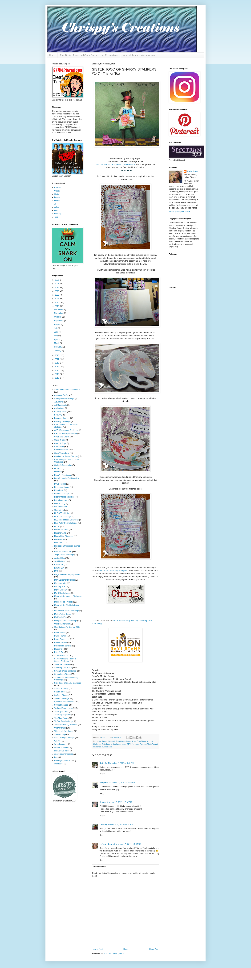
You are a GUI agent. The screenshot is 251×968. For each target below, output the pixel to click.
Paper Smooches (61, 639)
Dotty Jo (103, 763)
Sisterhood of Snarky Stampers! (113, 570)
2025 (57, 284)
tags (56, 757)
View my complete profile (179, 211)
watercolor (58, 764)
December (59, 309)
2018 (57, 355)
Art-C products (60, 405)
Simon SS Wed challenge (65, 671)
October (57, 317)
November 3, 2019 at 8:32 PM (119, 802)
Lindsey (103, 824)
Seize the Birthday (62, 664)
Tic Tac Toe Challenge (63, 721)
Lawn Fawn (59, 568)
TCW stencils (107, 747)
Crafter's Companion (63, 465)
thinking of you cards (63, 760)
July (56, 328)
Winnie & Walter (61, 747)
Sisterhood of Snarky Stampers (114, 744)
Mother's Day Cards (62, 614)
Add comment (99, 867)
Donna (102, 802)
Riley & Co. (59, 652)
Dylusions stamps (61, 487)
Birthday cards (60, 412)
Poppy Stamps (60, 642)
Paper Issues (59, 633)
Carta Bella (59, 446)
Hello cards (59, 539)
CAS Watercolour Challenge (66, 430)
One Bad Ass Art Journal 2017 (67, 627)
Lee (55, 210)
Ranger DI (58, 649)
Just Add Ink (59, 558)
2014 (57, 370)
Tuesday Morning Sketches (65, 724)
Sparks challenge (61, 698)
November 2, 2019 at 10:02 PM (122, 783)
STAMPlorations (61, 655)
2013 (57, 374)
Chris (56, 194)
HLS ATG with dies (62, 513)
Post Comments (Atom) (114, 953)
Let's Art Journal (107, 844)
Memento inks (60, 583)
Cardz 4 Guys (60, 443)
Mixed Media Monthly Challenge (68, 596)
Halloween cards (61, 529)
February (58, 347)
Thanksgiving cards (62, 715)
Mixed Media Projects (63, 602)
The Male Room (61, 718)
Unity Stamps (60, 728)
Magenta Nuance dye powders (67, 574)
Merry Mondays (61, 590)
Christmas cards (61, 450)
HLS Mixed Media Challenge (66, 520)
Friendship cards (61, 500)
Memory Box (59, 586)
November (59, 313)
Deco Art (58, 472)
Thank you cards (61, 711)
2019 (57, 306)
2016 (57, 363)
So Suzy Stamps (61, 695)
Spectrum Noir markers (64, 702)
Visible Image (60, 734)
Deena (57, 197)
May (56, 336)
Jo (55, 204)
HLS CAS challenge (62, 516)
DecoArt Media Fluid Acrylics (66, 478)
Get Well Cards (60, 507)
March (57, 343)
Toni (56, 217)
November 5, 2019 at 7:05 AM (128, 844)
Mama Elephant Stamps (64, 580)
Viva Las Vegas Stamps (64, 738)
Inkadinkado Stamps (63, 551)
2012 (57, 378)
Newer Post (98, 949)
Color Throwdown (61, 453)
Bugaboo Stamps (61, 418)
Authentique (59, 408)
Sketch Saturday (61, 688)
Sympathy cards (61, 705)
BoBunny (58, 415)
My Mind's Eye (60, 617)
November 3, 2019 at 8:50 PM (120, 824)
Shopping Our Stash (63, 667)
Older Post (153, 949)
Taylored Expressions (63, 708)
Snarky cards (59, 692)
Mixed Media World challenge (66, 605)
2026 (57, 280)
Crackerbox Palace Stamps (65, 456)
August (57, 324)
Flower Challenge (61, 494)
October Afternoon (62, 624)
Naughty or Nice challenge (65, 621)
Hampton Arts (60, 533)
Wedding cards (60, 744)
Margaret (104, 783)
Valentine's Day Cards (63, 731)
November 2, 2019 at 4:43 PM (121, 763)
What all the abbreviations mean (139, 55)
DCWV (57, 468)
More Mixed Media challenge (66, 611)
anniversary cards (61, 751)
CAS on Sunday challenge (65, 433)
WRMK (57, 741)
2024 (57, 287)
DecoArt (111, 741)
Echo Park (58, 490)
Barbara (57, 187)
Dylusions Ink (60, 484)
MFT (56, 571)
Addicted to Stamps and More (67, 390)
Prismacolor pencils (62, 646)
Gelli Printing (59, 503)
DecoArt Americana (123, 741)
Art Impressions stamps (64, 398)
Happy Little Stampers (63, 536)
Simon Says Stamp (62, 674)
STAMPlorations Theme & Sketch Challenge (65, 660)
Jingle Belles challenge (64, 555)
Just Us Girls (59, 561)
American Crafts (61, 395)
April (56, 339)
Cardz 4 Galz (59, 440)
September (59, 321)
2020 (57, 302)
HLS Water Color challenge (65, 523)
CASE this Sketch (61, 437)
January (57, 351)
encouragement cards (63, 754)
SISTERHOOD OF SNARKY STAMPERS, (115, 164)
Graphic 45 (59, 510)
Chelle (57, 191)
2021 (57, 299)
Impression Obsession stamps (67, 546)
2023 (57, 291)
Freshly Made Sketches (64, 497)
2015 (57, 366)
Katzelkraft (58, 564)
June (56, 332)
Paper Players (60, 636)
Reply (102, 774)
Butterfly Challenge (62, 421)
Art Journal (103, 741)
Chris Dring (192, 171)
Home (52, 55)
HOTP (57, 526)
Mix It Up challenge (62, 593)
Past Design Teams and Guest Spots (78, 55)
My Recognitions (109, 55)
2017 (57, 359)
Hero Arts (58, 543)
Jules (56, 207)
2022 (57, 295)
